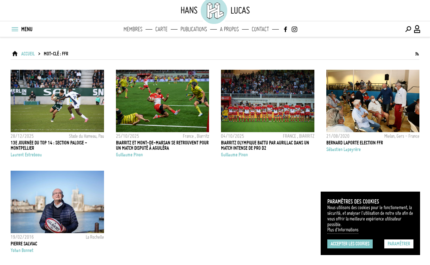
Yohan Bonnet (22, 250)
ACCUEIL (28, 54)
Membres (133, 29)
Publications (194, 29)
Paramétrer (399, 244)
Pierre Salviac (24, 243)
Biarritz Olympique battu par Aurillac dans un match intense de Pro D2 (265, 145)
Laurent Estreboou (26, 155)
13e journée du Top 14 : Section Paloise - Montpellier (49, 145)
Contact (260, 29)
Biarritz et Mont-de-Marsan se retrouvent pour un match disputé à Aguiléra (162, 145)
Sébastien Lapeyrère (343, 149)
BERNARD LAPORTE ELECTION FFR (354, 142)
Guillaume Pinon (129, 155)
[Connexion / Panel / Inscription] (417, 29)
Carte (161, 29)
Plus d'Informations (342, 230)
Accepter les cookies (350, 244)
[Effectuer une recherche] (408, 29)
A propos (229, 29)
